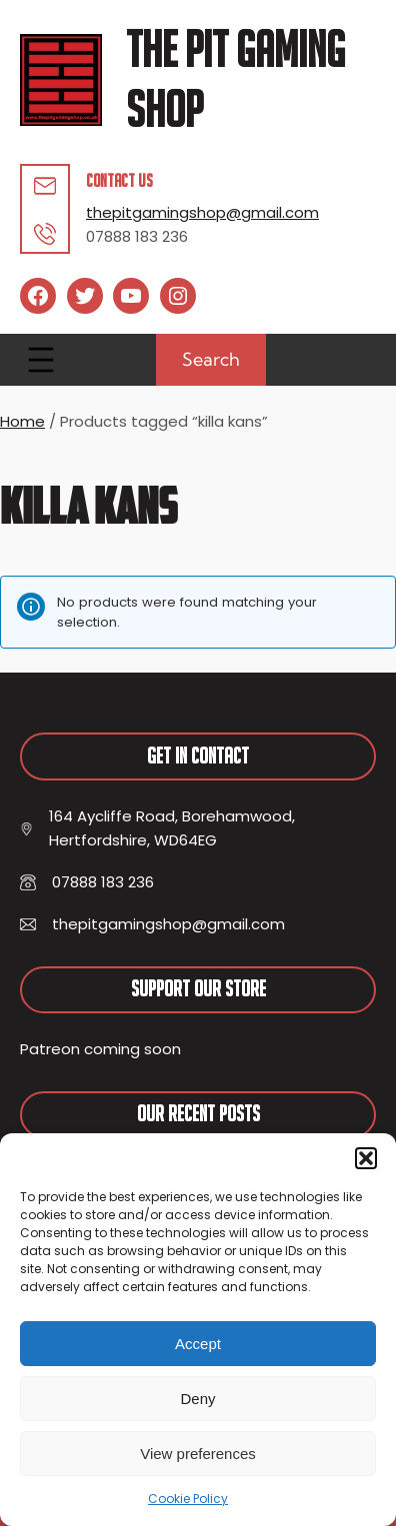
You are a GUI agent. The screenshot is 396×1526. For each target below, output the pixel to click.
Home (22, 421)
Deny (197, 1398)
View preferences (198, 1453)
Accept (198, 1343)
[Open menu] (41, 360)
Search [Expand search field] (211, 359)
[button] (366, 1158)
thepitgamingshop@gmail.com (202, 212)
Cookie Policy (188, 1498)
